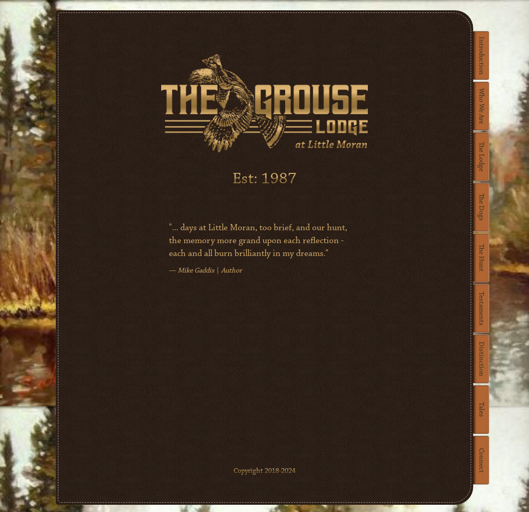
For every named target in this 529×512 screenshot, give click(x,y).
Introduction (481, 56)
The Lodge (481, 156)
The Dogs (481, 207)
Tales (481, 409)
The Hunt (481, 257)
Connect (481, 460)
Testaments (481, 309)
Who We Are (481, 106)
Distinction (481, 359)
